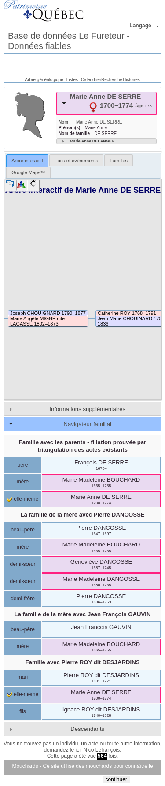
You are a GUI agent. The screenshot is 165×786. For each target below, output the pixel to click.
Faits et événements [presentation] (76, 160)
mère (23, 482)
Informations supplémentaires (87, 409)
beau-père (23, 530)
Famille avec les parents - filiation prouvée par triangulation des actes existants (83, 446)
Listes (72, 79)
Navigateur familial (87, 424)
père (22, 465)
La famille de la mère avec (82, 514)
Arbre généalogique (44, 79)
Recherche (111, 79)
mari (23, 677)
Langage (140, 25)
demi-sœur (22, 564)
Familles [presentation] (119, 160)
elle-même (22, 499)
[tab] (106, 103)
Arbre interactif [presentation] (27, 160)
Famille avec (83, 662)
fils (22, 711)
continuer (116, 779)
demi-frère (23, 598)
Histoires (131, 79)
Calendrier (91, 79)
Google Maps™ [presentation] (28, 172)
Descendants (87, 729)
